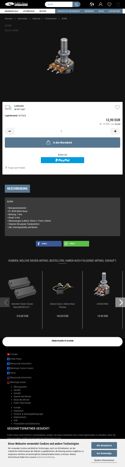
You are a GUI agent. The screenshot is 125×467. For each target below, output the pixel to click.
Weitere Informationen (104, 460)
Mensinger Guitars (18, 382)
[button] (91, 4)
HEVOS (101, 11)
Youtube (13, 354)
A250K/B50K (102, 304)
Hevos (13, 373)
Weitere (42, 11)
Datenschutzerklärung (45, 457)
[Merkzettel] (109, 4)
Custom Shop (114, 11)
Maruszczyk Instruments (69, 11)
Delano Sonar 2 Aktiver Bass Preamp (62, 305)
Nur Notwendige (104, 453)
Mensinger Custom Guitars (21, 368)
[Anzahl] (62, 131)
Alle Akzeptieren (104, 445)
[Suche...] (76, 4)
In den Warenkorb (59, 142)
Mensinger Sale (11, 11)
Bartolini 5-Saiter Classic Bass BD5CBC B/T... (22, 305)
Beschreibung (17, 188)
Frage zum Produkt (16, 167)
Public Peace (15, 359)
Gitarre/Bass (29, 11)
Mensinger (89, 11)
